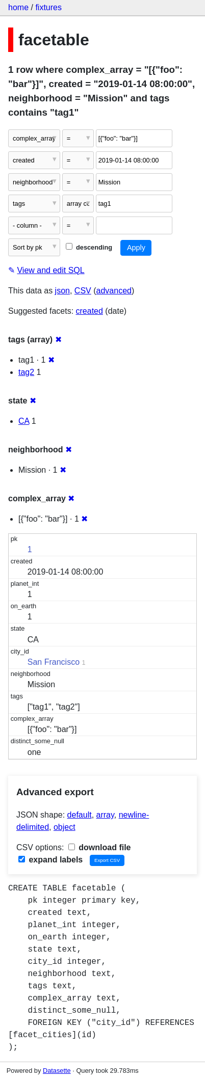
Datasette (57, 1070)
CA (23, 421)
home (18, 7)
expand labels (50, 859)
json (62, 290)
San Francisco (54, 662)
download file (99, 847)
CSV (82, 290)
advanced (114, 290)
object (64, 827)
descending (89, 247)
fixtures (48, 7)
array (105, 814)
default (79, 814)
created (89, 311)
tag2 (26, 372)
